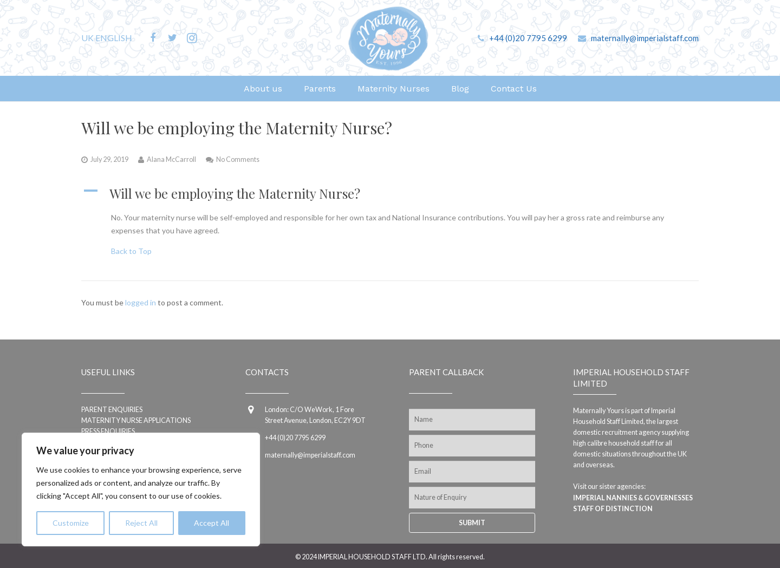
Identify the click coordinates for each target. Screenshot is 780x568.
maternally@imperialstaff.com (645, 38)
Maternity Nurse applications (136, 420)
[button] (390, 194)
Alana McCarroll (171, 159)
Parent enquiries (111, 410)
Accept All (211, 522)
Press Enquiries (108, 431)
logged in (140, 302)
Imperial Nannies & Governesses (633, 498)
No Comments (237, 159)
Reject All (141, 522)
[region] (141, 489)
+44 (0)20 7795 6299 (528, 38)
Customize (71, 522)
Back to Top (131, 251)
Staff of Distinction (613, 509)
